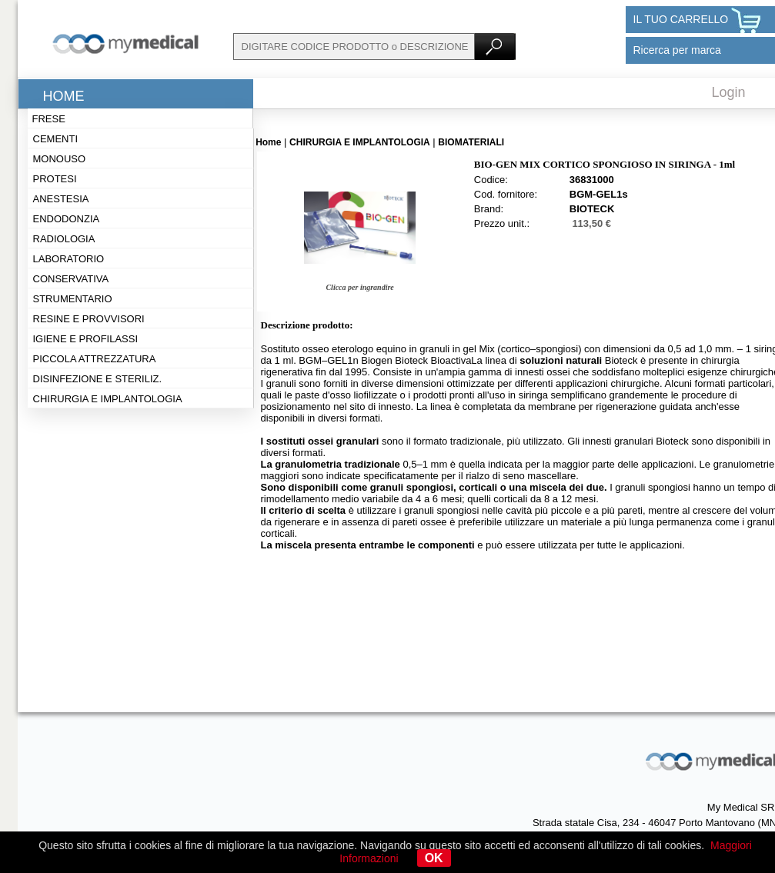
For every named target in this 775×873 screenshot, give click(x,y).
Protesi (55, 179)
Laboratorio (69, 259)
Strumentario (72, 299)
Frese (48, 119)
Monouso (59, 159)
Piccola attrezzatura (94, 359)
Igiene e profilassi (86, 339)
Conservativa (71, 279)
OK (434, 858)
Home (64, 96)
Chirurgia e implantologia (107, 399)
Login (729, 92)
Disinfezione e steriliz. (97, 379)
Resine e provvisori (89, 319)
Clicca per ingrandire (359, 287)
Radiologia (64, 239)
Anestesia (61, 199)
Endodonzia (66, 219)
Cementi (56, 139)
